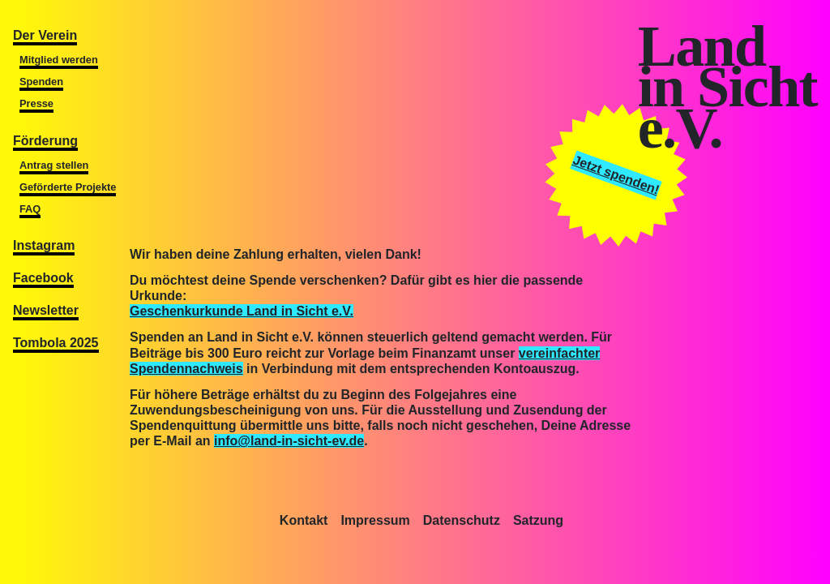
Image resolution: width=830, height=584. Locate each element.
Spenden (41, 81)
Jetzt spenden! (616, 174)
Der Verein (45, 35)
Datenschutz (461, 520)
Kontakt (304, 520)
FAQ (30, 209)
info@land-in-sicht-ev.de (289, 441)
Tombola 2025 (56, 343)
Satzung (538, 520)
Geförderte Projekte (67, 187)
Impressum (374, 520)
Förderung (45, 141)
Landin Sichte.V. (727, 87)
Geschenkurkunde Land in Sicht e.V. (241, 311)
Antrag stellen (53, 165)
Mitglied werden (58, 60)
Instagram (44, 245)
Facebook (43, 278)
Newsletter (46, 310)
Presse (36, 103)
